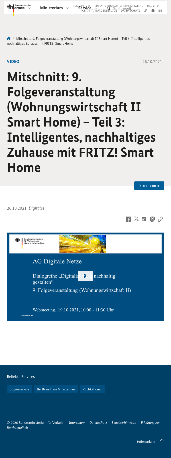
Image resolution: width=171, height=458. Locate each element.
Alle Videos (148, 186)
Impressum (77, 422)
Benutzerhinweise (124, 422)
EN (160, 14)
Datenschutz (98, 422)
